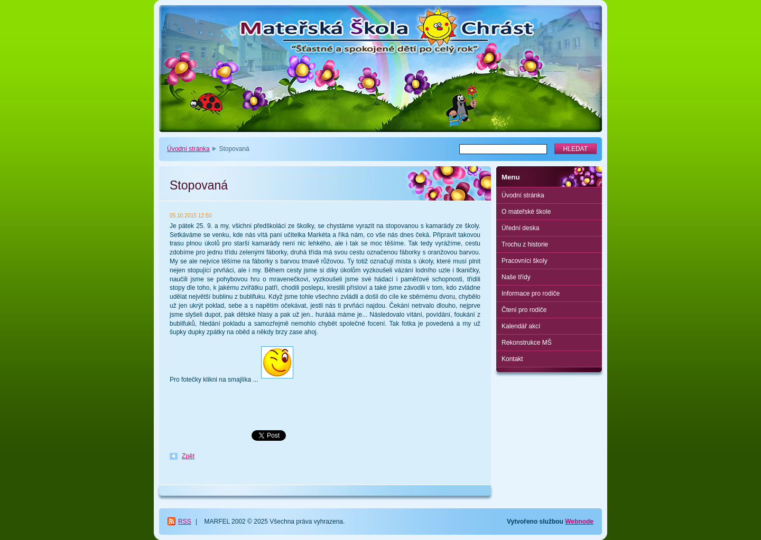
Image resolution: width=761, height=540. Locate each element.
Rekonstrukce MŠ (527, 342)
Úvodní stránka (188, 149)
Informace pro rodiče (531, 293)
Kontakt (512, 359)
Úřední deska (520, 228)
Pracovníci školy (524, 260)
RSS (184, 521)
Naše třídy (516, 277)
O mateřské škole (526, 211)
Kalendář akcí (521, 326)
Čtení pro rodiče (524, 310)
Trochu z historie (525, 244)
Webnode (579, 521)
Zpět (188, 456)
